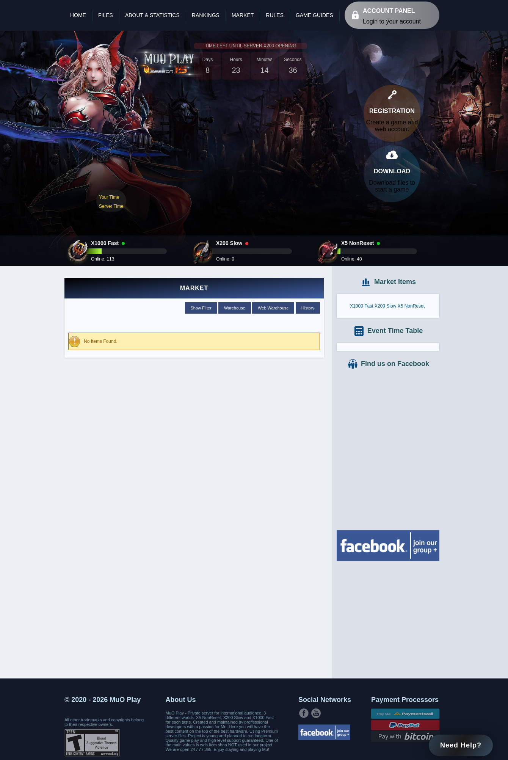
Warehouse (234, 308)
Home (78, 15)
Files (105, 15)
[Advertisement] (388, 619)
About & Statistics (152, 15)
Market (243, 15)
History (307, 308)
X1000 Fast (361, 306)
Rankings (206, 15)
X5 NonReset (411, 306)
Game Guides (314, 15)
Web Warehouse (273, 308)
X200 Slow (385, 306)
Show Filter (201, 308)
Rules (275, 15)
